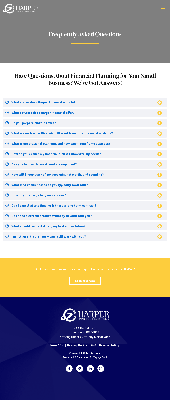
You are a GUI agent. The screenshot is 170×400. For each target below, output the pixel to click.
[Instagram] (100, 368)
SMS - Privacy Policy (104, 345)
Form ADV (56, 345)
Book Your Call (85, 281)
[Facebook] (69, 368)
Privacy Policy (77, 345)
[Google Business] (79, 368)
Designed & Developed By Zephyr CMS (85, 357)
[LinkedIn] (90, 368)
